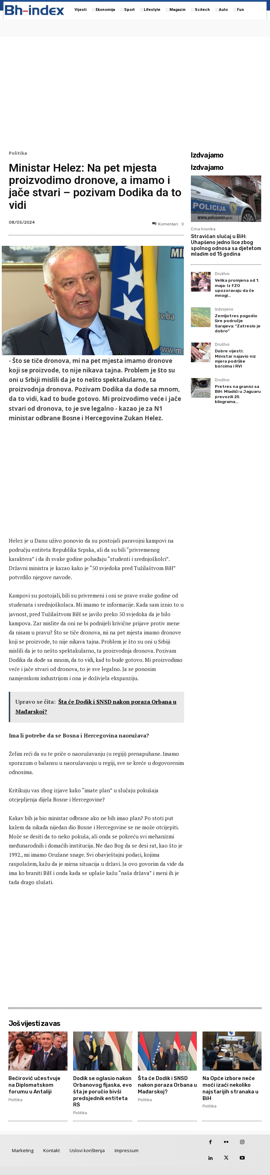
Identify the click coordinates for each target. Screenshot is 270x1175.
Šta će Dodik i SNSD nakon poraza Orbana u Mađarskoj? (167, 1084)
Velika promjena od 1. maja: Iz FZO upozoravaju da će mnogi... (237, 288)
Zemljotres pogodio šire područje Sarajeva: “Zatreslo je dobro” (238, 323)
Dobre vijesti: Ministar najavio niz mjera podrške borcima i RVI (235, 359)
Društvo (222, 274)
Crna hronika (203, 229)
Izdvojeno (224, 309)
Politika (18, 153)
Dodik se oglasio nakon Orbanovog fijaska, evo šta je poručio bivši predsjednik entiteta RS (102, 1086)
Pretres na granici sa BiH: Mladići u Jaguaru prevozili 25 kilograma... (238, 394)
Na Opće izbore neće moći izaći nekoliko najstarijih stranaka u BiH (229, 1086)
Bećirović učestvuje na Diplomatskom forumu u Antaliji (36, 1084)
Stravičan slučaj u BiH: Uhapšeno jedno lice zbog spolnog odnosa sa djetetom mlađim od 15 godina (226, 245)
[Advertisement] (135, 92)
